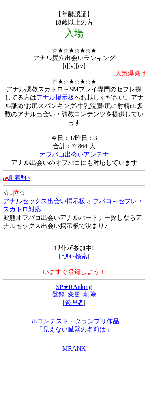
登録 (58, 294)
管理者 (74, 302)
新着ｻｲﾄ (16, 177)
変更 (74, 294)
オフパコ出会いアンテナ (74, 154)
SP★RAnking (74, 286)
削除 (89, 294)
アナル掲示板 (55, 97)
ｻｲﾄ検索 (74, 256)
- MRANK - (73, 348)
